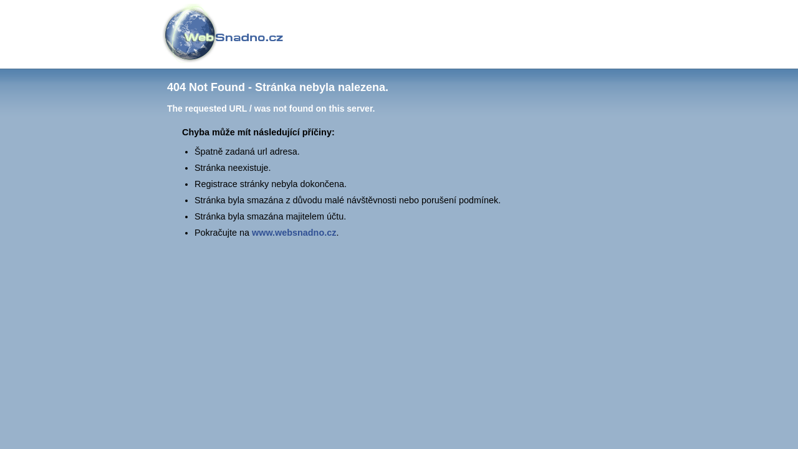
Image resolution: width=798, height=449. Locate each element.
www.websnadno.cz (294, 233)
